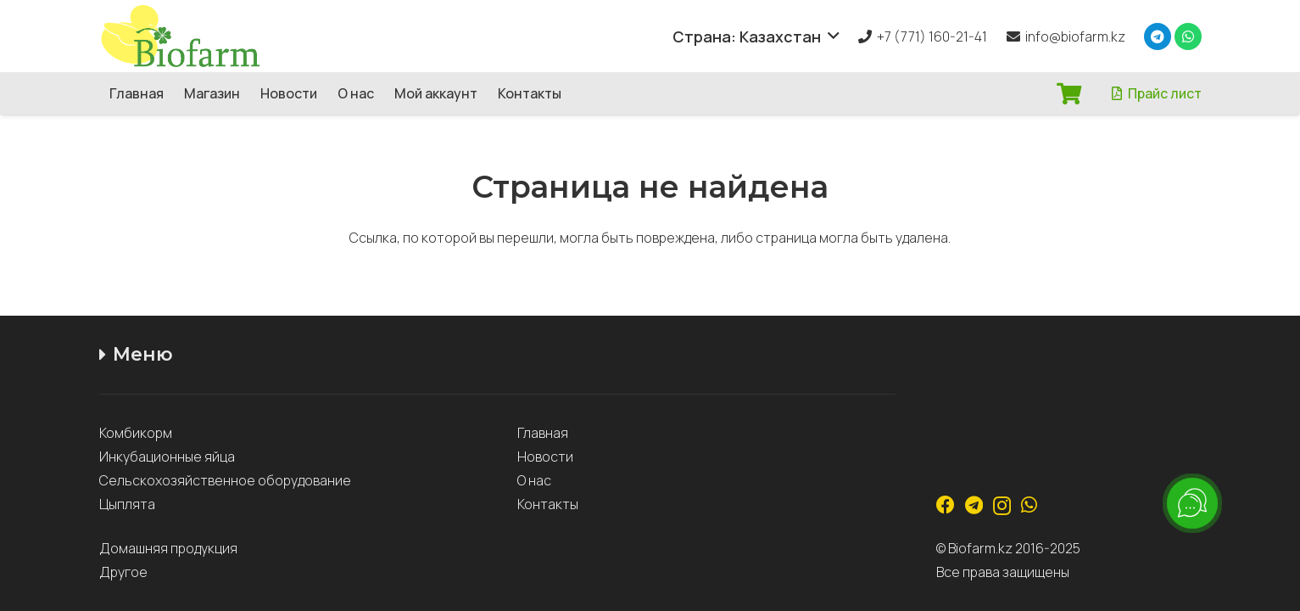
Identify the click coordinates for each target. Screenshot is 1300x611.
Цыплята (127, 504)
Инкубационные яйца (167, 456)
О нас (534, 480)
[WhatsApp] (1188, 36)
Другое (123, 572)
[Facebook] (945, 505)
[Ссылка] (196, 36)
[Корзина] (1069, 93)
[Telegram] (1157, 36)
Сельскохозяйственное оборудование (225, 480)
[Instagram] (1002, 506)
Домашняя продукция (169, 548)
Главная (542, 432)
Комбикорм (135, 432)
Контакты (547, 504)
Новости (545, 456)
